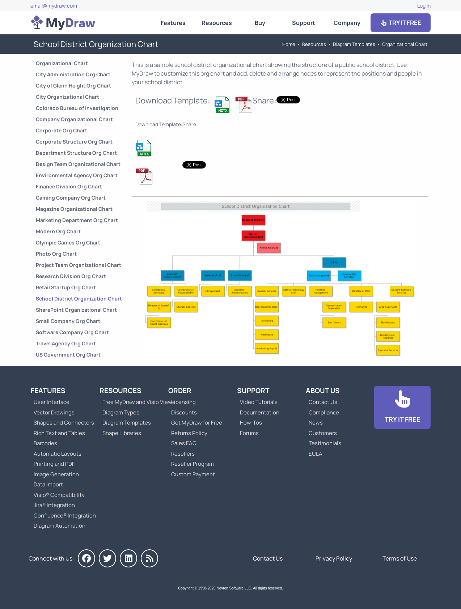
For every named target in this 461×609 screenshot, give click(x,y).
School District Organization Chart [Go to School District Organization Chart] (79, 298)
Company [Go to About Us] (347, 23)
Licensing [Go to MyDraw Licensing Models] (183, 402)
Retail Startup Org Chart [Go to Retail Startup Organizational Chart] (66, 287)
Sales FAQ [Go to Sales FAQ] (183, 443)
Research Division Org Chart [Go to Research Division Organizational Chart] (71, 276)
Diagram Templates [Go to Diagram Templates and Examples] (354, 44)
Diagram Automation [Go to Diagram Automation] (59, 525)
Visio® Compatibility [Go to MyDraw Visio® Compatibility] (59, 495)
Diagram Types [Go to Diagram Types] (120, 412)
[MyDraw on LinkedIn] (128, 558)
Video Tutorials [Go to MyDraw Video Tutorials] (259, 402)
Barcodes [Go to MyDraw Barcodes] (45, 443)
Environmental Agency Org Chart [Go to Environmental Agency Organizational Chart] (77, 175)
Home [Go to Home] (288, 44)
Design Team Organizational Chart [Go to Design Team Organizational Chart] (78, 164)
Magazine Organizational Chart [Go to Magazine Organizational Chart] (74, 208)
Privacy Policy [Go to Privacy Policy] (334, 558)
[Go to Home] (63, 23)
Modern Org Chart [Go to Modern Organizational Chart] (58, 231)
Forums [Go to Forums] (249, 433)
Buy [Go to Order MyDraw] (260, 23)
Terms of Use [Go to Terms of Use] (399, 558)
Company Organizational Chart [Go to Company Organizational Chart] (74, 119)
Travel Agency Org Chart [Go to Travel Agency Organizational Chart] (66, 343)
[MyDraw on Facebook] (86, 558)
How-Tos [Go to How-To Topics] (251, 422)
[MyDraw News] (149, 558)
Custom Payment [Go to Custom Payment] (193, 474)
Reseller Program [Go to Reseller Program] (192, 464)
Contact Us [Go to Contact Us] (323, 402)
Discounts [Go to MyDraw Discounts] (184, 412)
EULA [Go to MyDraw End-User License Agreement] (315, 453)
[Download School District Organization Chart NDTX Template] (222, 104)
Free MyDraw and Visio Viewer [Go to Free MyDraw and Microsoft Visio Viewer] (137, 402)
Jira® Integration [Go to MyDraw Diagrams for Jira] (54, 505)
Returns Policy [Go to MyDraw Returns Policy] (189, 433)
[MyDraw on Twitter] (107, 558)
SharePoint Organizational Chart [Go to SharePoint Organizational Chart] (76, 309)
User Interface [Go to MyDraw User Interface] (51, 402)
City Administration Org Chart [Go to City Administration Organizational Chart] (73, 74)
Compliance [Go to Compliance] (324, 412)
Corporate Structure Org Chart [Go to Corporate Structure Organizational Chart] (74, 141)
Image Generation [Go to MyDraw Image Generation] (56, 474)
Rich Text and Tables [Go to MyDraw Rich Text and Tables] (59, 433)
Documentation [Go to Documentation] (259, 412)
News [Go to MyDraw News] (316, 422)
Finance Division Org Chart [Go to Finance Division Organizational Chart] (69, 186)
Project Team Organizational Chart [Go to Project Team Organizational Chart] (78, 264)
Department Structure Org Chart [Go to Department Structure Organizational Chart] (76, 152)
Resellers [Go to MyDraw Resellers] (183, 453)
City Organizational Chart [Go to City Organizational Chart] (67, 96)
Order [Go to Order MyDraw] (179, 390)
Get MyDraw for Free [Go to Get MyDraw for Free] (196, 422)
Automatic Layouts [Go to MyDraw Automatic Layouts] (57, 453)
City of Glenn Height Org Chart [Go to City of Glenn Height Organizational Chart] (73, 85)
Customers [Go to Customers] (323, 433)
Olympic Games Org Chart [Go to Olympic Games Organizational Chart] (68, 242)
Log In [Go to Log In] (424, 5)
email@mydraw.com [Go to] (53, 5)
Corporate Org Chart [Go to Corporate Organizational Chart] (61, 130)
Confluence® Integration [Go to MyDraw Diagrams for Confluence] (65, 515)
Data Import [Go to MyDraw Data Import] (48, 484)
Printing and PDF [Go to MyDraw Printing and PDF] (54, 464)
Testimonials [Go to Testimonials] (325, 443)
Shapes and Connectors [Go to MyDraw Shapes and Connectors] (64, 422)
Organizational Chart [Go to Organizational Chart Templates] (404, 44)
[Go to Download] (402, 407)
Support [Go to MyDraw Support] (303, 23)
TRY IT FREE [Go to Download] (400, 22)
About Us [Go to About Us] (323, 390)
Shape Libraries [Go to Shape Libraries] (121, 433)
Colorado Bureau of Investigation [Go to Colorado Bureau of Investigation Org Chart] (77, 108)
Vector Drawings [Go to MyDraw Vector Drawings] (54, 412)
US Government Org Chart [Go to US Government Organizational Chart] (68, 354)
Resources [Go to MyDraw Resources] (217, 23)
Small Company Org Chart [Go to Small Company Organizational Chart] (68, 321)
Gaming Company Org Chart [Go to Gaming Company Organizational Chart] (71, 197)
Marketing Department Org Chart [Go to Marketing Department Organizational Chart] (77, 220)
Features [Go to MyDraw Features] (173, 23)
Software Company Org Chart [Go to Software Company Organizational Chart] (72, 332)
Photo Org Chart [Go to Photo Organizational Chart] (56, 253)
